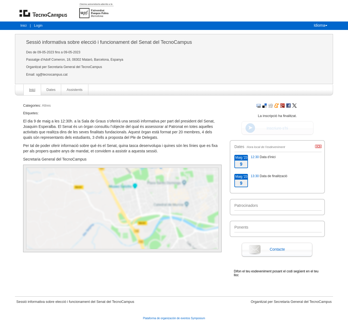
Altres (46, 105)
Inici (23, 25)
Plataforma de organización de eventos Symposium (174, 318)
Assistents (74, 90)
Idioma (320, 25)
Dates (50, 90)
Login (38, 25)
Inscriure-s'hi (277, 128)
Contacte (277, 249)
